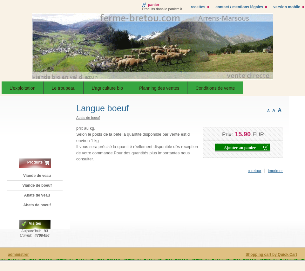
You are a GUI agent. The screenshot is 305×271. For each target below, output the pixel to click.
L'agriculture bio (107, 88)
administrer (18, 254)
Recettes (198, 7)
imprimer (275, 171)
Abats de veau (37, 195)
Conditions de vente (215, 88)
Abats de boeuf (37, 205)
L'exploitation (22, 88)
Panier (153, 5)
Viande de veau (37, 175)
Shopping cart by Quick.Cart (271, 254)
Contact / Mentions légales (239, 7)
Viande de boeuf (36, 185)
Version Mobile (286, 7)
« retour (254, 171)
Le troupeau (63, 88)
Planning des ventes (159, 88)
